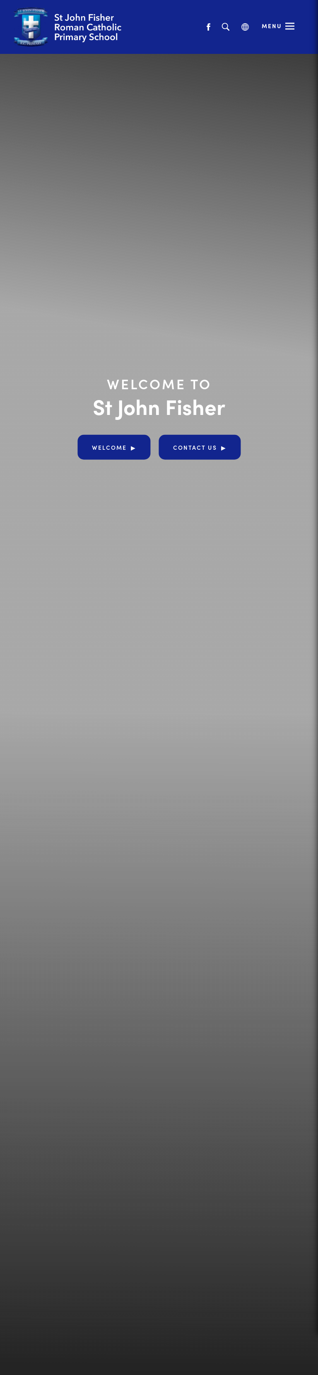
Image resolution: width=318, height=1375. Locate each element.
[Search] (225, 27)
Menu (272, 26)
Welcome (109, 447)
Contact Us (195, 447)
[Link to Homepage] (84, 27)
